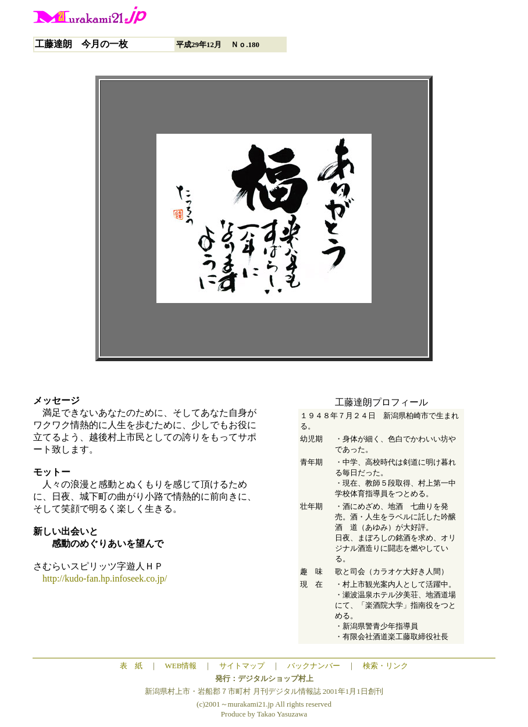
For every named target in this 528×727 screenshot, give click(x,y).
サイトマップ (242, 665)
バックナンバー (313, 665)
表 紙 (131, 665)
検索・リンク (385, 665)
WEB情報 (181, 665)
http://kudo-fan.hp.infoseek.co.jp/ (100, 578)
